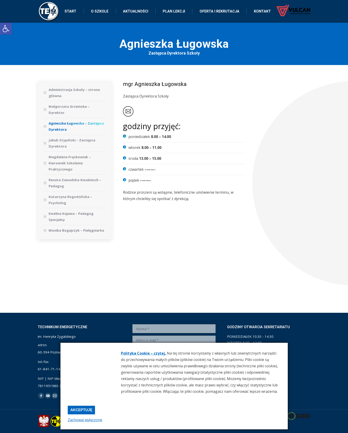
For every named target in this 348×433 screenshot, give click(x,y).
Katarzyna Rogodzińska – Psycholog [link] (70, 199)
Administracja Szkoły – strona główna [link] (74, 92)
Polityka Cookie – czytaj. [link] (144, 353)
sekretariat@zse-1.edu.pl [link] (89, 4)
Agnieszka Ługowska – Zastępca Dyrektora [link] (76, 126)
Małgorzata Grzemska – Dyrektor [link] (69, 109)
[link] (6, 29)
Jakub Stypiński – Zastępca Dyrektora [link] (72, 143)
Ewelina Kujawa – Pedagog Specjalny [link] (71, 216)
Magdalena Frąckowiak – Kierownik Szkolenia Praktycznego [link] (70, 163)
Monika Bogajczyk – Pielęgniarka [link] (76, 230)
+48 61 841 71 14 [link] (51, 4)
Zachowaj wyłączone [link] (85, 419)
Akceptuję (81, 410)
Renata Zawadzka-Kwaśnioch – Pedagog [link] (75, 183)
